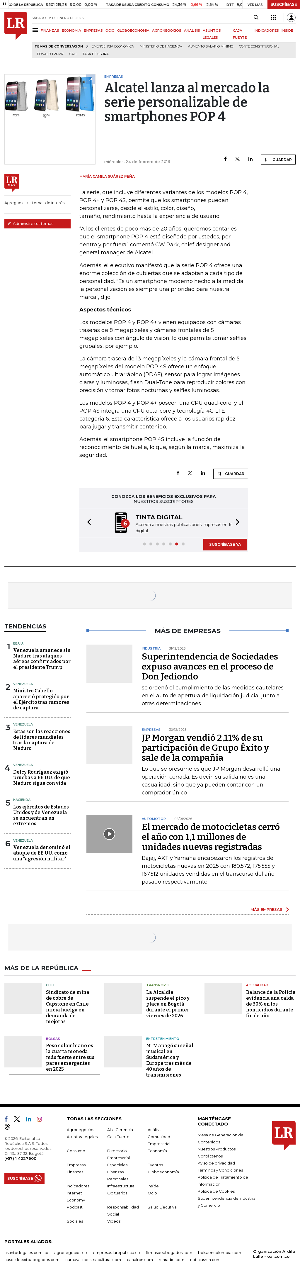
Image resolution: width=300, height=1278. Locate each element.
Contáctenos (210, 1156)
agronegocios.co (70, 1252)
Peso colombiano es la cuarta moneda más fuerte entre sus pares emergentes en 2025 (70, 1057)
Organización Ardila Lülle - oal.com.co (274, 1254)
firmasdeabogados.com (169, 1252)
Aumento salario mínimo (210, 46)
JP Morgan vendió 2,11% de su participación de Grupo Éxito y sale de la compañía (205, 748)
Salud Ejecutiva (162, 1207)
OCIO (110, 30)
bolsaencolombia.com (219, 1252)
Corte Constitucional (259, 46)
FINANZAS (50, 30)
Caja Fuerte (118, 1136)
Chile (50, 985)
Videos (113, 1221)
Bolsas (53, 1039)
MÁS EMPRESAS (266, 909)
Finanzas (75, 1171)
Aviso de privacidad (216, 1163)
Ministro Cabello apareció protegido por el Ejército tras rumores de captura (41, 699)
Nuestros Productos (217, 1149)
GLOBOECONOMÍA (133, 30)
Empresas (76, 1164)
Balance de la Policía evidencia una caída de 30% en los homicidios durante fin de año (271, 1003)
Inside (153, 1186)
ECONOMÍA (71, 30)
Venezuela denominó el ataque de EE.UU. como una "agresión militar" (41, 853)
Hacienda (21, 800)
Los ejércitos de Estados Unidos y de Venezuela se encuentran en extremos (41, 815)
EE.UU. (18, 643)
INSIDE (287, 30)
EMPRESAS (93, 30)
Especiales (117, 1164)
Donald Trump (50, 54)
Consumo (76, 1150)
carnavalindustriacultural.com (93, 1259)
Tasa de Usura (95, 54)
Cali (72, 54)
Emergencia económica (113, 46)
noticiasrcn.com (205, 1259)
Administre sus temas (30, 223)
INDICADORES (267, 30)
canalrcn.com (140, 1259)
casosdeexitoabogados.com (31, 1259)
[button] (87, 523)
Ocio (152, 1193)
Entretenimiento (162, 1039)
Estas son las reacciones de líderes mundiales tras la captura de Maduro (41, 740)
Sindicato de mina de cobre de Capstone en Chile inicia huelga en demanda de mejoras (67, 1006)
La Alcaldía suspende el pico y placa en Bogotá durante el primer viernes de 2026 (168, 1003)
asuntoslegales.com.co (26, 1252)
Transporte (158, 985)
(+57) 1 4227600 (20, 1158)
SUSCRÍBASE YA (225, 544)
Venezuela (23, 684)
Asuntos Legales (82, 1136)
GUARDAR (278, 159)
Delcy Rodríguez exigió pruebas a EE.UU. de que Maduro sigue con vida (41, 777)
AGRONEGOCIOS (166, 30)
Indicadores (78, 1186)
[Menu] (36, 30)
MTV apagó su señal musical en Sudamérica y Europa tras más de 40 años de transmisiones (169, 1060)
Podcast (75, 1207)
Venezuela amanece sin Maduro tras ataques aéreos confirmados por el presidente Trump (42, 659)
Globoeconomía (163, 1171)
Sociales (75, 1221)
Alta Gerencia (120, 1129)
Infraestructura (120, 1186)
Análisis (154, 1129)
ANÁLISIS (192, 30)
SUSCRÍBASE (283, 4)
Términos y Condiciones (220, 1170)
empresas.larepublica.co (116, 1252)
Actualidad (257, 985)
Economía (157, 1150)
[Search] (256, 18)
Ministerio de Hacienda (161, 46)
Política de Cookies (216, 1191)
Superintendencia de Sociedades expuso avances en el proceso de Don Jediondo (210, 666)
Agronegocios (80, 1129)
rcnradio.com (171, 1259)
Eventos (155, 1164)
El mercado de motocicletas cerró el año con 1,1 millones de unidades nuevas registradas (211, 837)
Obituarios (117, 1193)
